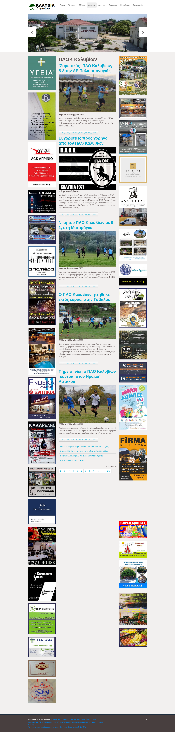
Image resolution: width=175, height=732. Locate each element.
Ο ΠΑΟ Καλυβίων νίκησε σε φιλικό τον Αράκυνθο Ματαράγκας (84, 447)
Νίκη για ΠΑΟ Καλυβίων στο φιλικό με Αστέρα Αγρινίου (81, 456)
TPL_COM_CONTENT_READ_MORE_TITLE (78, 132)
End (108, 471)
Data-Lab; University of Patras (64, 719)
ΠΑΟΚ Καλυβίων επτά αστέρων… (73, 460)
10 (98, 471)
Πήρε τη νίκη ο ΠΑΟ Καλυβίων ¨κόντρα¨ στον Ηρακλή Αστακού (87, 376)
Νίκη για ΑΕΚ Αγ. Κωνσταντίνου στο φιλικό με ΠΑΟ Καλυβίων (84, 451)
